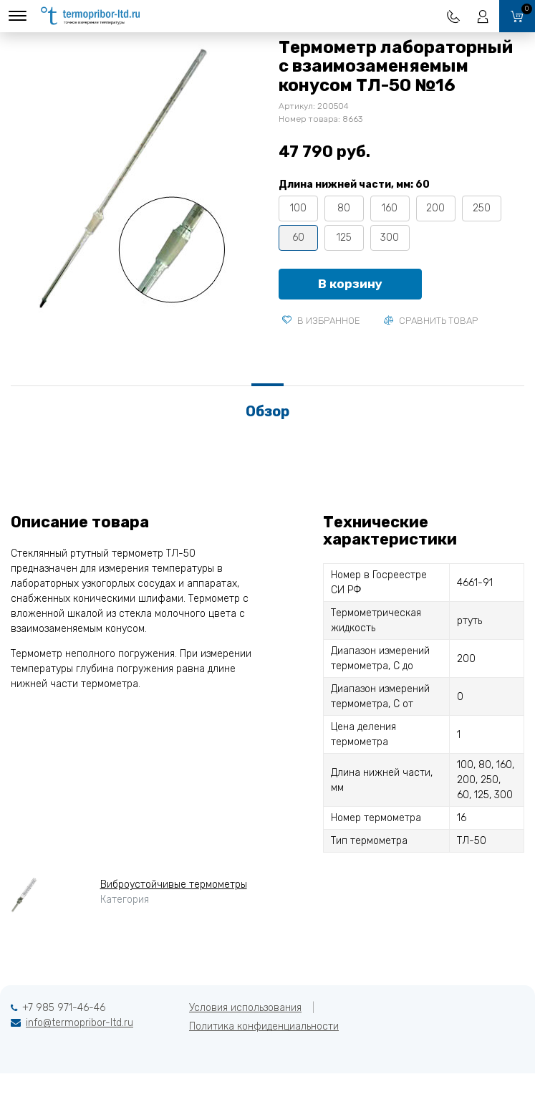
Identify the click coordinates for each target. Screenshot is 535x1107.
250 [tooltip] (482, 208)
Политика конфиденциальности (264, 1026)
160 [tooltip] (389, 208)
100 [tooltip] (298, 208)
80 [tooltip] (343, 208)
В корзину (350, 284)
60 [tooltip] (298, 237)
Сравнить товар (431, 320)
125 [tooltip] (344, 237)
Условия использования (245, 1008)
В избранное (321, 320)
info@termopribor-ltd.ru (79, 1023)
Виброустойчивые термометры (173, 884)
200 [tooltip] (435, 208)
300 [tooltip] (389, 237)
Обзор (267, 411)
